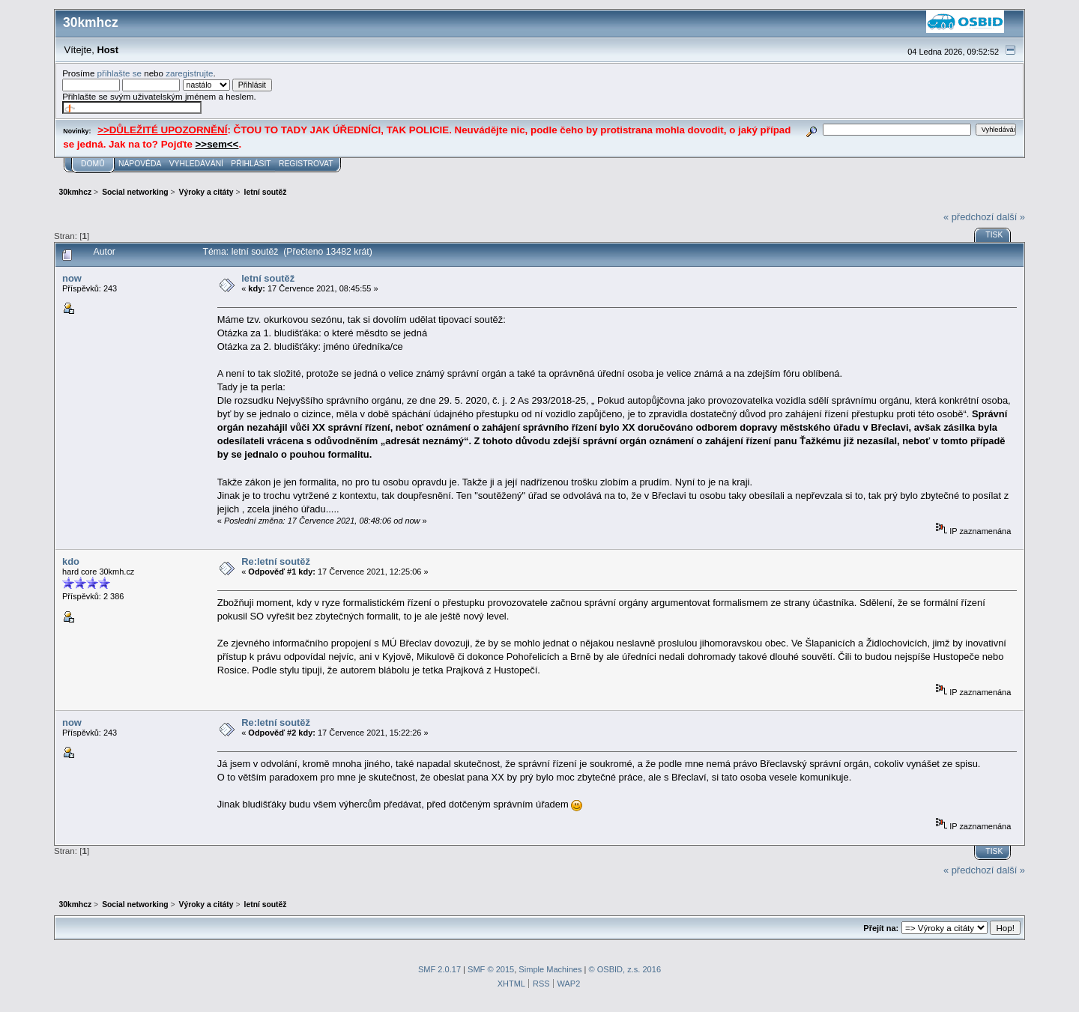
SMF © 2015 (491, 969)
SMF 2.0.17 (439, 969)
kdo (70, 561)
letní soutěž (267, 278)
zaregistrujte (189, 73)
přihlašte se (119, 73)
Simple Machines (550, 969)
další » (1011, 216)
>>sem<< (217, 144)
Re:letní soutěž (275, 561)
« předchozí (968, 216)
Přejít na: (880, 928)
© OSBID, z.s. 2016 (625, 969)
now (72, 278)
